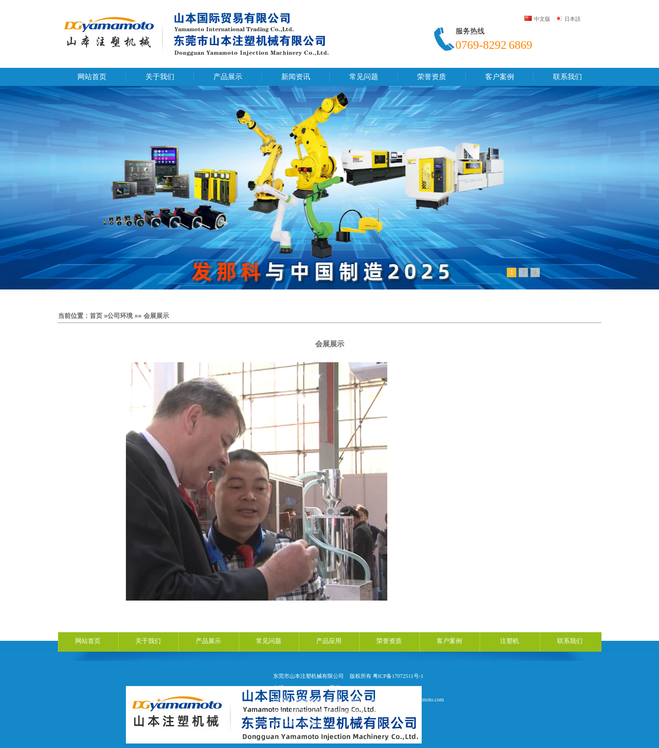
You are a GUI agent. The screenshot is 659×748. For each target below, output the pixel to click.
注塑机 (509, 641)
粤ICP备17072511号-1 (398, 676)
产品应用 (329, 641)
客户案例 (449, 641)
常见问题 (268, 641)
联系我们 (569, 641)
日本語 (568, 19)
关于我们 (148, 641)
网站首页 (88, 641)
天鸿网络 (311, 723)
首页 (96, 315)
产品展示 (208, 641)
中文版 (537, 19)
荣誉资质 (389, 641)
